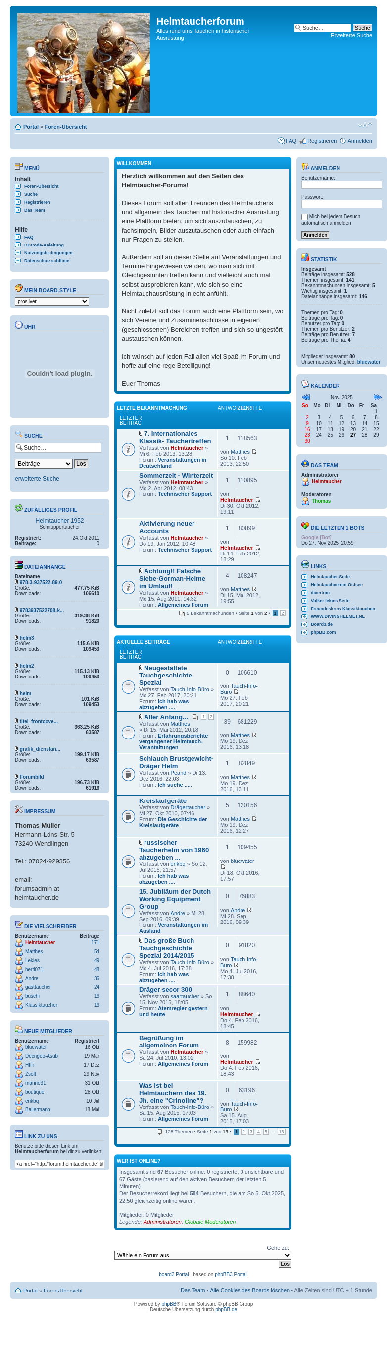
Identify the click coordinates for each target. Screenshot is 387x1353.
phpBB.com (323, 632)
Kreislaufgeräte (163, 800)
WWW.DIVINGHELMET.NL (338, 616)
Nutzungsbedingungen (48, 252)
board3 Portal (174, 1274)
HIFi (29, 1065)
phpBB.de (226, 1309)
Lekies (32, 960)
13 (281, 1131)
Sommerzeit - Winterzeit (176, 475)
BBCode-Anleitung (44, 245)
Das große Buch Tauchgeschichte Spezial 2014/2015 (166, 948)
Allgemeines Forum (183, 605)
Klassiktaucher (41, 1005)
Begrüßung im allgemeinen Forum (169, 1041)
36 (96, 978)
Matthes (34, 951)
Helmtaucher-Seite (330, 576)
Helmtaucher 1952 (59, 520)
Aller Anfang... (166, 717)
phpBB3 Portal (231, 1274)
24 (96, 987)
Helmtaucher (40, 942)
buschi (32, 996)
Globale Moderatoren (210, 1222)
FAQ (291, 141)
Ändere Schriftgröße (365, 125)
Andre (32, 978)
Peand (179, 773)
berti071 (34, 969)
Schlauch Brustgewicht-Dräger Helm (176, 762)
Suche (31, 194)
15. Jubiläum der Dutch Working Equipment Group (175, 899)
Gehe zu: (278, 1248)
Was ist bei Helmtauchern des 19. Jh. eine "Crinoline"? (172, 1093)
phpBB (168, 1304)
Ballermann (37, 1109)
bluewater (36, 1047)
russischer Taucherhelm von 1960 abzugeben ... (174, 850)
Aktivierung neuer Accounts (166, 527)
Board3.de (322, 624)
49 (96, 960)
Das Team (34, 210)
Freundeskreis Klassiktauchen (343, 608)
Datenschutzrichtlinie (46, 260)
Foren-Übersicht (66, 127)
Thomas (321, 501)
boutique (34, 1092)
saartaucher (185, 996)
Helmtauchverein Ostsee (337, 584)
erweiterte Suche (37, 478)
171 (95, 942)
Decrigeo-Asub (41, 1056)
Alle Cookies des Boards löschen (250, 1290)
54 (96, 951)
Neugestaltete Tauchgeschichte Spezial (165, 675)
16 (96, 996)
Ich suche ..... (175, 785)
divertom (320, 592)
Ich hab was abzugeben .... (164, 704)
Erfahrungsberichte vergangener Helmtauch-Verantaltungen (173, 741)
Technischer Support (185, 494)
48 (96, 969)
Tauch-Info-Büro (190, 689)
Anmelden (359, 141)
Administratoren (163, 1222)
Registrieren (322, 141)
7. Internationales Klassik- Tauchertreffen (175, 437)
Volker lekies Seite (330, 600)
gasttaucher (38, 987)
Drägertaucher (188, 807)
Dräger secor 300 (165, 989)
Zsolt (30, 1074)
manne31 (35, 1083)
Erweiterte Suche (351, 35)
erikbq (32, 1101)
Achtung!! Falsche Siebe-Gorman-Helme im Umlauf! (172, 578)
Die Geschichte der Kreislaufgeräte (173, 822)
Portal (31, 127)
